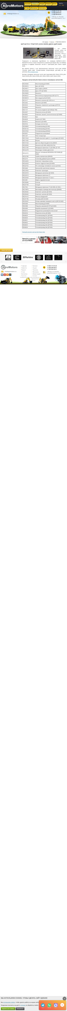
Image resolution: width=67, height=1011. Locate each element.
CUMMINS (6, 97)
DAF (4, 202)
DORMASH (6, 302)
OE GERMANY (7, 154)
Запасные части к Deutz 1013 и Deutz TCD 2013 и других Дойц (9, 823)
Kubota (5, 185)
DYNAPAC (5, 290)
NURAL (5, 151)
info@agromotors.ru (13, 13)
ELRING (5, 130)
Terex (4, 355)
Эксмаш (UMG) (7, 340)
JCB (4, 91)
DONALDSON (6, 136)
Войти (61, 3)
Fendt (4, 233)
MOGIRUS (5, 148)
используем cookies (9, 1002)
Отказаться (20, 1008)
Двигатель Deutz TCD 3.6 (10, 895)
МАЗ (4, 109)
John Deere (6, 254)
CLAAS (4, 85)
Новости (52, 41)
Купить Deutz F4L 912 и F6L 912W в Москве (9, 558)
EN (60, 5)
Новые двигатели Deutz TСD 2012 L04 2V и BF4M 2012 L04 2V (9, 711)
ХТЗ (4, 251)
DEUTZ (5, 73)
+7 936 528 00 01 (56, 12)
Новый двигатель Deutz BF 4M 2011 (8, 730)
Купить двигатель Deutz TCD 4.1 (8, 576)
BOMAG (5, 308)
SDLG (4, 88)
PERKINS (5, 82)
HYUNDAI (5, 311)
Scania (5, 220)
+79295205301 (49, 1005)
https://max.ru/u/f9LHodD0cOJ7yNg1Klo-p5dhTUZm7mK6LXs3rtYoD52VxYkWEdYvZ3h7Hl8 (56, 1005)
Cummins (5, 190)
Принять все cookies (8, 1009)
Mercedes (6, 211)
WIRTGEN (5, 299)
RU (63, 5)
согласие (22, 1005)
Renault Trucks (7, 217)
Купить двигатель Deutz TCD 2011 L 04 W (9, 878)
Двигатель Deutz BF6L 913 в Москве (9, 594)
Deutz (4, 168)
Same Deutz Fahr (8, 245)
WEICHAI (5, 160)
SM (4, 121)
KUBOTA (5, 106)
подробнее (13, 512)
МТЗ (4, 112)
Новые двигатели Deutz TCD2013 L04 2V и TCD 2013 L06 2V (9, 652)
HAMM (5, 293)
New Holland (6, 242)
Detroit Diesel (7, 193)
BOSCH (5, 127)
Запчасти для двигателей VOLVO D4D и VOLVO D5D (9, 799)
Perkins (5, 199)
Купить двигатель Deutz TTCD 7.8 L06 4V (8, 521)
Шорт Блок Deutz (7, 688)
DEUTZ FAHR (6, 94)
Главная (46, 41)
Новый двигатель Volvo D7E (8, 612)
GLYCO (5, 145)
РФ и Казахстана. (33, 72)
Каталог (34, 992)
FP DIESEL (5, 139)
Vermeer (5, 343)
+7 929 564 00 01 (56, 14)
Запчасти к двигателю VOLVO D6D (10, 777)
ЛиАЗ (4, 331)
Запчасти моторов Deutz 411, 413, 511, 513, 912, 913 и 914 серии (9, 847)
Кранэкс (5, 346)
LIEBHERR (5, 103)
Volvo (4, 281)
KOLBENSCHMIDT (8, 118)
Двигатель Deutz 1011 (9, 911)
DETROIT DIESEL (7, 100)
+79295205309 (43, 1005)
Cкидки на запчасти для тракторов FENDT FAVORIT (9, 930)
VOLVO (5, 79)
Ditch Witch (6, 349)
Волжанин (6, 322)
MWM (4, 214)
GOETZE (5, 142)
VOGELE (5, 296)
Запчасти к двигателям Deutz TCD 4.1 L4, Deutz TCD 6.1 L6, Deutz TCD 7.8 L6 (9, 749)
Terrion (5, 248)
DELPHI (5, 76)
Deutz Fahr (6, 230)
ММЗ (4, 182)
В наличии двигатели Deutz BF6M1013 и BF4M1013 (10, 631)
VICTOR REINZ (7, 115)
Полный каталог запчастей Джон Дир (33, 232)
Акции (34, 994)
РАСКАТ (5, 305)
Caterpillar (6, 176)
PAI (4, 157)
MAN (4, 208)
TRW (4, 124)
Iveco (4, 196)
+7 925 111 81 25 (56, 11)
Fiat (4, 205)
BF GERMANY (6, 133)
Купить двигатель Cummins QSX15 (8, 501)
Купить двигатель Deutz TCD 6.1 (8, 540)
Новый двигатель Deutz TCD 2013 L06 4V (9, 671)
